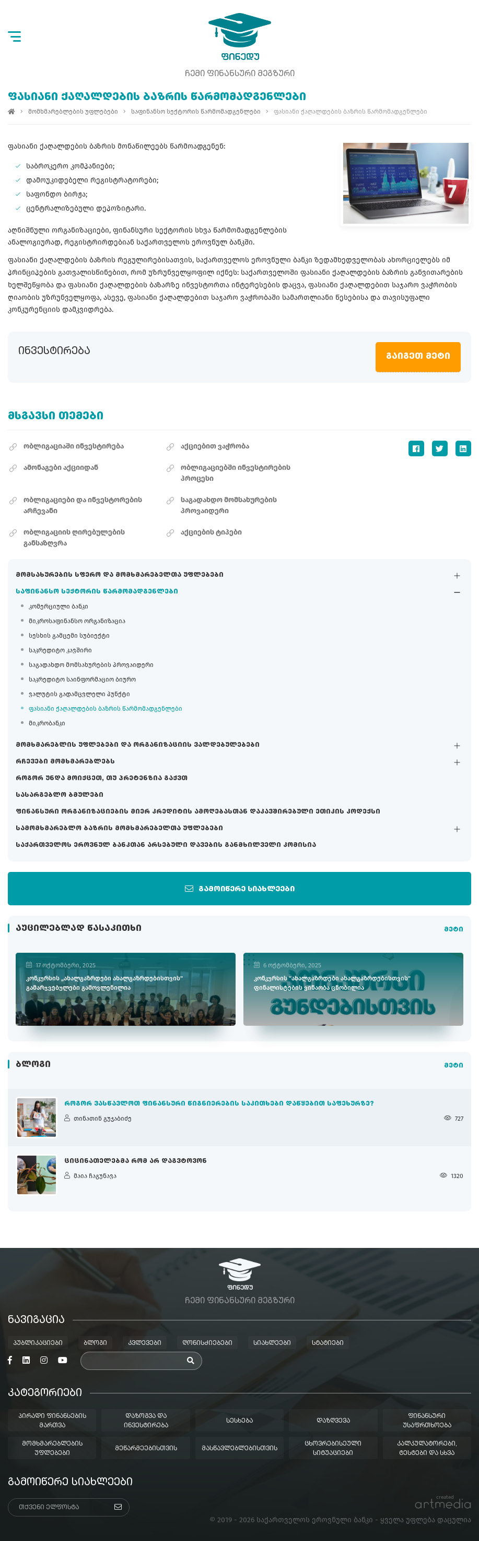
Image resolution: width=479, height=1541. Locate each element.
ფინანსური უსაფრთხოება (427, 1421)
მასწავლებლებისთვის (239, 1449)
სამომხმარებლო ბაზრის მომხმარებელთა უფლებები (119, 829)
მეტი (453, 930)
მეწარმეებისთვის (146, 1449)
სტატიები (328, 1343)
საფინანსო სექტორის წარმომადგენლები (97, 592)
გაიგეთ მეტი (418, 357)
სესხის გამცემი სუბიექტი (69, 635)
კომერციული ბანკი (58, 606)
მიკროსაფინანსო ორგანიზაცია (77, 621)
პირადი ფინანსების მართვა (52, 1421)
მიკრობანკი (47, 723)
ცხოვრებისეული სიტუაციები (333, 1449)
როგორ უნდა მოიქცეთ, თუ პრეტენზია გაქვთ (102, 778)
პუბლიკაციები (38, 1343)
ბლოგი (95, 1343)
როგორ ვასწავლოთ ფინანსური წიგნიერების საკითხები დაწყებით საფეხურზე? (219, 1104)
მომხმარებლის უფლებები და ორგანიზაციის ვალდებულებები (138, 745)
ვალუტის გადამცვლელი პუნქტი (79, 694)
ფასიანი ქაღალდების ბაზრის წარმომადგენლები (105, 708)
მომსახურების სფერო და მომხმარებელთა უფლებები (120, 575)
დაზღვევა (333, 1421)
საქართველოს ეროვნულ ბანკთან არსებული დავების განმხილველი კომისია (166, 845)
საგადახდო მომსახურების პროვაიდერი (91, 665)
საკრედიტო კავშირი (60, 650)
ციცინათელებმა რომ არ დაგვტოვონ (135, 1161)
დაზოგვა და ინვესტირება (146, 1421)
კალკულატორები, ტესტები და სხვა (427, 1449)
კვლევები (144, 1343)
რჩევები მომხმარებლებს (65, 762)
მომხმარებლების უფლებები (73, 111)
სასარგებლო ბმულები (59, 795)
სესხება (239, 1421)
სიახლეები (272, 1343)
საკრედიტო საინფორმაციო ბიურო (82, 679)
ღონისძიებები (207, 1343)
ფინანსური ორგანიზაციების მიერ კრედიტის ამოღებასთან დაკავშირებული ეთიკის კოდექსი (198, 812)
